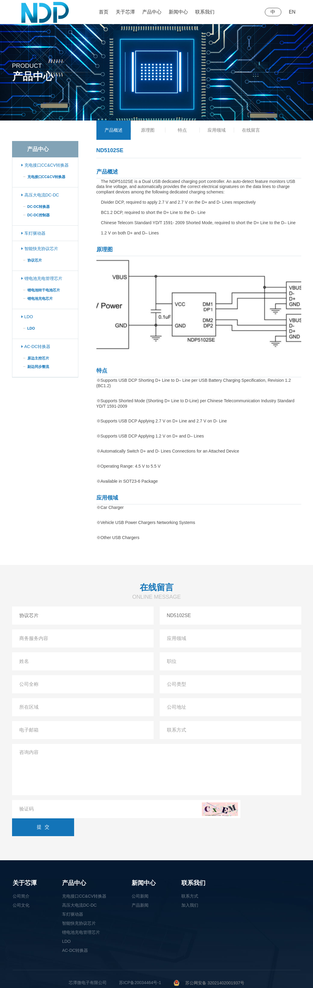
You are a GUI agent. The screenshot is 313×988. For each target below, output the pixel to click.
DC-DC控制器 (38, 215)
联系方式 (189, 878)
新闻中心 (178, 11)
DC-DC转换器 (38, 207)
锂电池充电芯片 (40, 298)
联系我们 (204, 11)
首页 (103, 11)
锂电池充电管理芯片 (41, 278)
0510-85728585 (84, 974)
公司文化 (21, 887)
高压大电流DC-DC (40, 195)
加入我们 (189, 887)
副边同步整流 (38, 367)
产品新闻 (140, 887)
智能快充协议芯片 (39, 248)
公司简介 (21, 878)
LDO (27, 316)
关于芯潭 (125, 11)
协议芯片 (34, 260)
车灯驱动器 (33, 233)
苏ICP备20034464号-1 (140, 964)
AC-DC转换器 (35, 346)
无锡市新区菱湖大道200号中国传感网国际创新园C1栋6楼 (166, 974)
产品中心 (151, 11)
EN (292, 11)
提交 (275, 809)
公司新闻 (140, 878)
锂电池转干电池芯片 (43, 290)
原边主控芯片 (38, 358)
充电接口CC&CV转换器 (45, 165)
